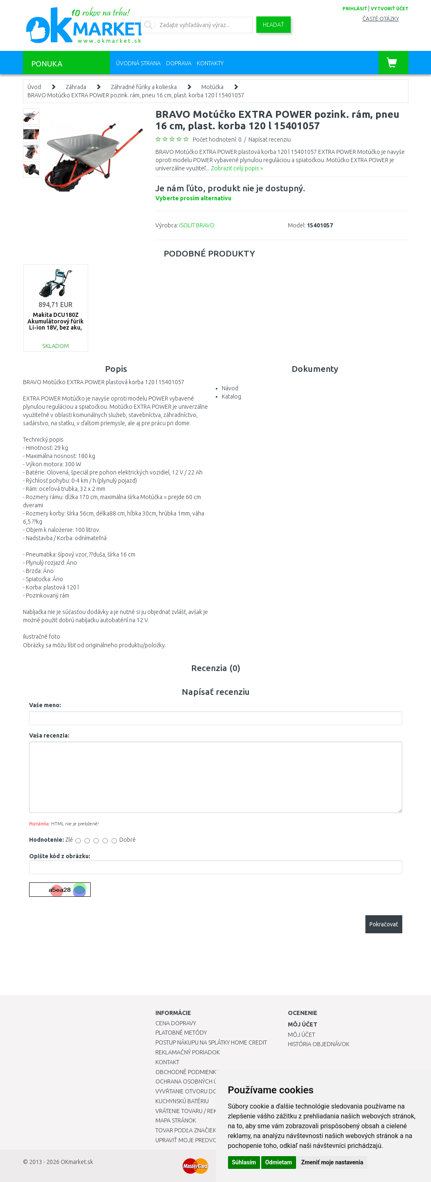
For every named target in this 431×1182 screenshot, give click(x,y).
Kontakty (210, 63)
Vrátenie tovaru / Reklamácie (197, 1111)
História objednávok (318, 1044)
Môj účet (301, 1034)
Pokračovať (383, 924)
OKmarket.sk (77, 1162)
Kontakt (167, 1062)
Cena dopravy (175, 1023)
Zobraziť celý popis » (237, 168)
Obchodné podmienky (187, 1072)
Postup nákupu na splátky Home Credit (211, 1042)
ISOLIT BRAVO (196, 225)
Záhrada (76, 87)
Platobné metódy (181, 1032)
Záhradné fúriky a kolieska (144, 87)
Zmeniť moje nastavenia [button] (332, 1162)
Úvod (34, 87)
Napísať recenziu (270, 139)
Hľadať (273, 24)
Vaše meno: (45, 705)
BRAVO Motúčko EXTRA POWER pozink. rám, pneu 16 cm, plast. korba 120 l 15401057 (135, 95)
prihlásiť (354, 8)
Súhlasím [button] (244, 1162)
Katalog (231, 396)
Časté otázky (381, 19)
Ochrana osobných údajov (195, 1081)
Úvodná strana (138, 63)
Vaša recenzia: (49, 735)
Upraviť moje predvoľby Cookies (203, 1140)
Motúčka (212, 87)
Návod (230, 388)
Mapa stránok (175, 1120)
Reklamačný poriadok (187, 1052)
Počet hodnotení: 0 (217, 139)
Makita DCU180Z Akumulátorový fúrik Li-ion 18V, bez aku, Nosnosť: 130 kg (55, 324)
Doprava (179, 63)
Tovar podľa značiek (185, 1130)
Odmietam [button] (278, 1162)
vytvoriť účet (389, 8)
